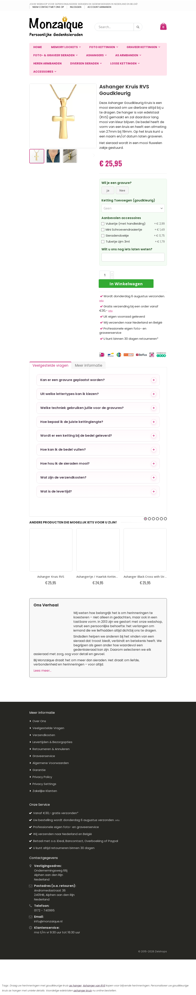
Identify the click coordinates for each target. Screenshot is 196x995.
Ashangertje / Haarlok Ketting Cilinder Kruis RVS (98, 576)
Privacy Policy (42, 777)
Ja (108, 190)
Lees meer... (42, 670)
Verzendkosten (44, 735)
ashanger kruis (82, 990)
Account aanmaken (99, 7)
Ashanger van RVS (94, 985)
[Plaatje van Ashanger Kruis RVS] (51, 550)
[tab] (50, 364)
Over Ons (39, 721)
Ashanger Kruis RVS (50, 576)
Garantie (39, 770)
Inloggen (75, 7)
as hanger (75, 985)
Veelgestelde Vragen (48, 728)
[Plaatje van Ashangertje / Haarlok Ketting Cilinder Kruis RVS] (98, 550)
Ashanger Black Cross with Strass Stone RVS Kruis (145, 576)
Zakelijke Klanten (45, 791)
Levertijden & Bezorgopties (52, 742)
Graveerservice (44, 756)
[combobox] (118, 27)
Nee (122, 190)
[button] (34, 116)
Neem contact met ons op (48, 7)
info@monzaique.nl (48, 921)
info (101, 300)
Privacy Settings (44, 784)
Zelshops (161, 951)
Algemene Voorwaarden (51, 763)
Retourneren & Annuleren (51, 749)
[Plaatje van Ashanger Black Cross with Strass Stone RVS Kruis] (145, 550)
